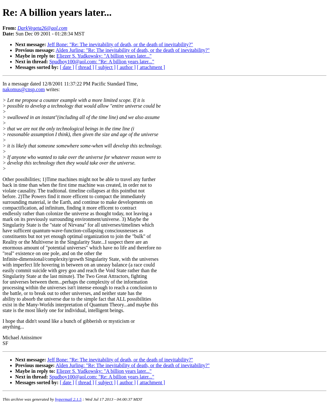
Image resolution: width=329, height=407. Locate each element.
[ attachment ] (151, 67)
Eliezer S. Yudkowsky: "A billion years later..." (103, 56)
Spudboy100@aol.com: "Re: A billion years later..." (101, 61)
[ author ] (126, 67)
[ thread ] (84, 67)
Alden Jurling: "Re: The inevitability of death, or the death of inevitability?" (133, 50)
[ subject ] (105, 67)
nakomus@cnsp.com (24, 89)
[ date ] (67, 67)
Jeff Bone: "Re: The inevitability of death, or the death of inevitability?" (120, 44)
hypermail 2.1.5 (68, 399)
